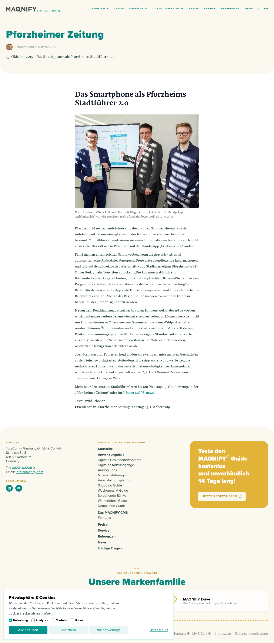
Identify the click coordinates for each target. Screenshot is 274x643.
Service (210, 8)
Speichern (68, 630)
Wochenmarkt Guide (113, 490)
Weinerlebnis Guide (112, 501)
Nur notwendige (109, 630)
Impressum (223, 634)
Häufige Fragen (110, 548)
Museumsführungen (113, 475)
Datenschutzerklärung (251, 634)
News (249, 8)
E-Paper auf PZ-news (138, 393)
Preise (194, 8)
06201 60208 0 (23, 468)
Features (104, 518)
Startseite (100, 8)
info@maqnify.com (29, 472)
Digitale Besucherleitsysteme (119, 460)
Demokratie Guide (111, 506)
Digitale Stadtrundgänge (116, 465)
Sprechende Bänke (112, 496)
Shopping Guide (110, 485)
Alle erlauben (28, 630)
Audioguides (107, 470)
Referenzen (230, 8)
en (266, 8)
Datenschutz (159, 630)
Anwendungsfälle (128, 8)
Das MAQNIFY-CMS (166, 8)
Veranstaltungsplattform (115, 480)
